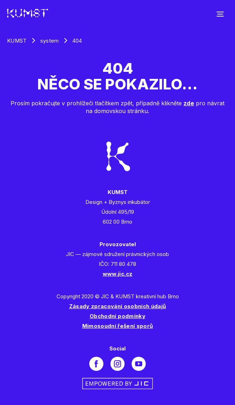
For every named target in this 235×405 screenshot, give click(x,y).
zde (188, 103)
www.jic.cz (117, 273)
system (49, 40)
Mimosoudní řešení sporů (117, 326)
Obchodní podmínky (117, 316)
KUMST (17, 40)
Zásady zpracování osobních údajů (117, 306)
